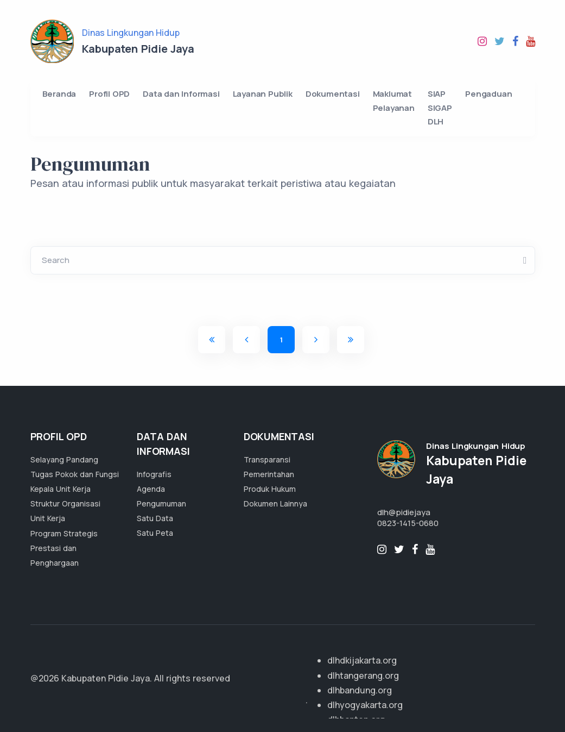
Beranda (59, 93)
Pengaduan (488, 93)
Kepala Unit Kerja (60, 489)
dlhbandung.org (359, 690)
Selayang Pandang (64, 459)
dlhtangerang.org (363, 675)
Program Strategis (64, 533)
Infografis (154, 474)
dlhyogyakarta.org (365, 705)
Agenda (151, 489)
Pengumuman (161, 503)
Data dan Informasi (181, 93)
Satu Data (155, 518)
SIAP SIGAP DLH (440, 107)
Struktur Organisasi (65, 503)
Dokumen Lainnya (275, 503)
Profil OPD (109, 93)
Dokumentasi (333, 93)
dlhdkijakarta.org (362, 660)
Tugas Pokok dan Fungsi (74, 474)
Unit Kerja (47, 518)
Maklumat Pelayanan (394, 101)
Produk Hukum (270, 489)
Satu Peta (155, 533)
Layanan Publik (263, 93)
